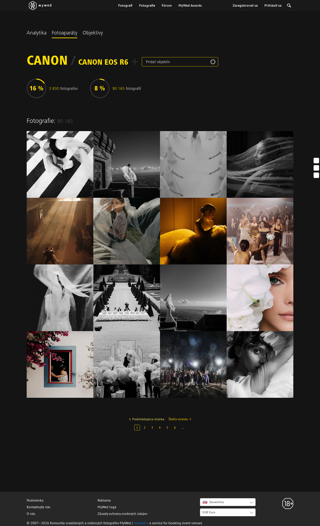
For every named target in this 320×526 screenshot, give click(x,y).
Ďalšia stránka (178, 419)
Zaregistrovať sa (245, 5)
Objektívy (93, 33)
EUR (208, 512)
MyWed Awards (190, 5)
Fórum (167, 5)
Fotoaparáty (64, 33)
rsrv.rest (140, 523)
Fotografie (147, 5)
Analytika (36, 33)
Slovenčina (213, 502)
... (183, 428)
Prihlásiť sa (273, 5)
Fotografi (125, 5)
